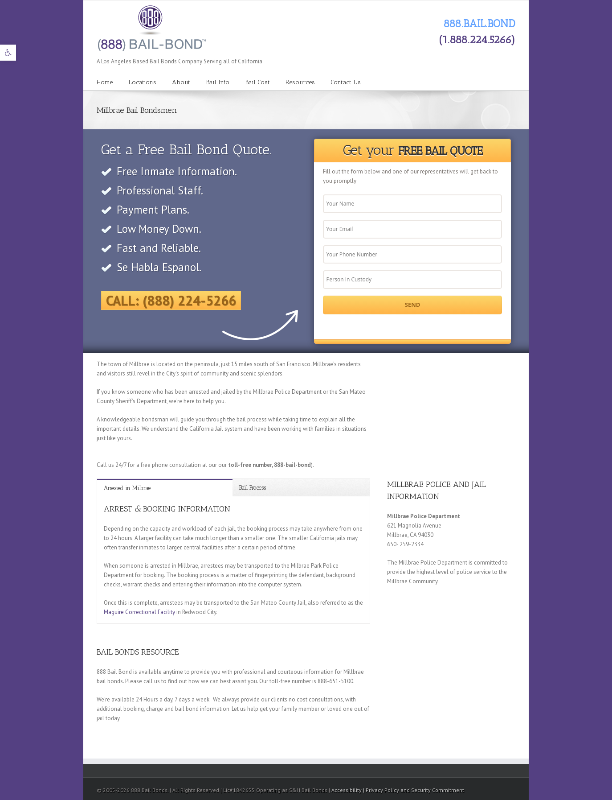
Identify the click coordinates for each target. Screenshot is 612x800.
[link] (8, 53)
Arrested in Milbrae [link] (127, 488)
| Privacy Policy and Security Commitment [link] (413, 790)
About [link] (181, 82)
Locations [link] (142, 82)
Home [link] (105, 82)
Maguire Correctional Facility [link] (139, 612)
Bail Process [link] (252, 487)
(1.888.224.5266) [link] (477, 39)
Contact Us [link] (345, 82)
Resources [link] (300, 82)
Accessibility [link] (347, 790)
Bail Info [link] (217, 82)
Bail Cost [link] (257, 82)
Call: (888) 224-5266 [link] (171, 300)
